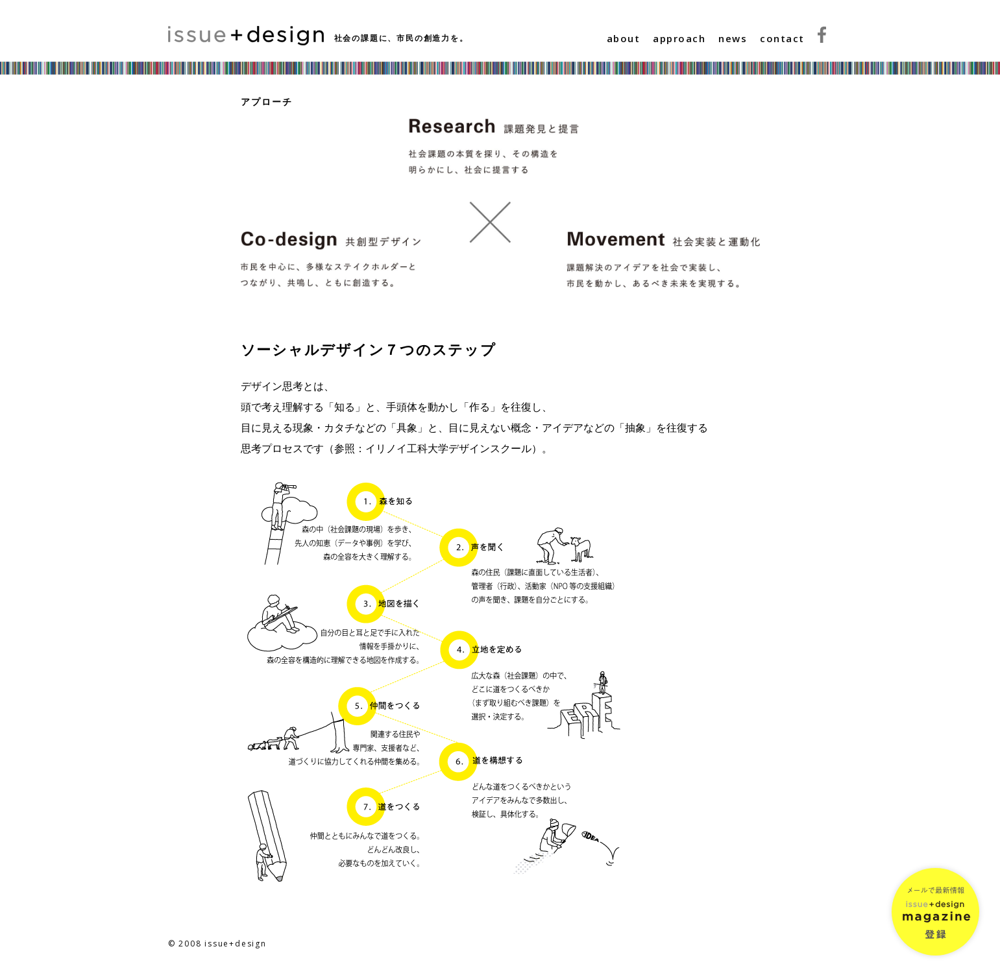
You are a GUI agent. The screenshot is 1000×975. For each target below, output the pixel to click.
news (732, 38)
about (623, 38)
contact (782, 38)
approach (679, 38)
